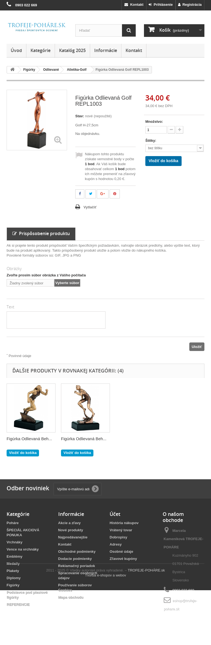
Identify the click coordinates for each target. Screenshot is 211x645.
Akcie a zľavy (69, 523)
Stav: (79, 116)
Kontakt (133, 4)
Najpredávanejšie (73, 537)
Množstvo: (154, 121)
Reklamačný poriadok (76, 566)
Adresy (116, 544)
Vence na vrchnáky (23, 549)
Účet (115, 514)
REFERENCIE (18, 604)
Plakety (13, 571)
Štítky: (151, 140)
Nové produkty (70, 530)
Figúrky (13, 585)
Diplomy (14, 578)
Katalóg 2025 (72, 50)
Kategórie (40, 50)
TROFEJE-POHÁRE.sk (146, 625)
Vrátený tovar (121, 530)
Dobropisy (118, 537)
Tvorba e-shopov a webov (105, 630)
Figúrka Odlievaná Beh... (138, 438)
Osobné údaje (121, 551)
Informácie (105, 50)
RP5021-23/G (19, 438)
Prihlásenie (161, 4)
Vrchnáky (15, 542)
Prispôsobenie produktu (41, 233)
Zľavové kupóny (123, 559)
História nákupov (124, 523)
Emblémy (15, 556)
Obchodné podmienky (77, 551)
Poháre (13, 523)
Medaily (13, 564)
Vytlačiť (90, 207)
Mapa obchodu (71, 597)
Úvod (16, 50)
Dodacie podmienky (75, 559)
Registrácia (190, 4)
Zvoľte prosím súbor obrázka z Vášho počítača (46, 275)
